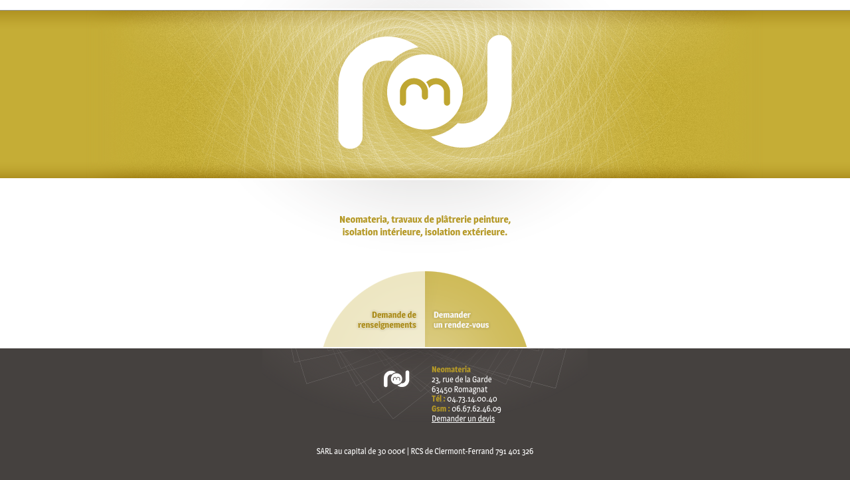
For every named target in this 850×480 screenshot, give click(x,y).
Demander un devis (463, 418)
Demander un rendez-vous (478, 309)
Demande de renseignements (372, 309)
